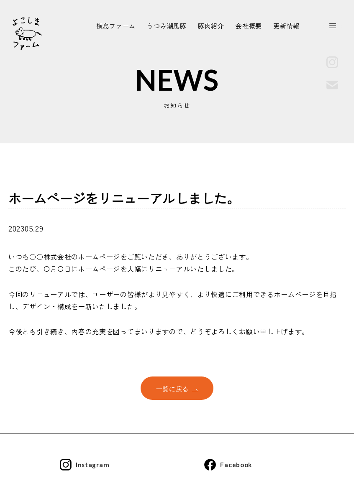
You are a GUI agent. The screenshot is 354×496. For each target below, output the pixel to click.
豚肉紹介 (211, 26)
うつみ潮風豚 (166, 26)
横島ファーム (116, 26)
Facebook (227, 465)
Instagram (85, 465)
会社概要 (249, 26)
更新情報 (286, 26)
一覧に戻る (177, 388)
